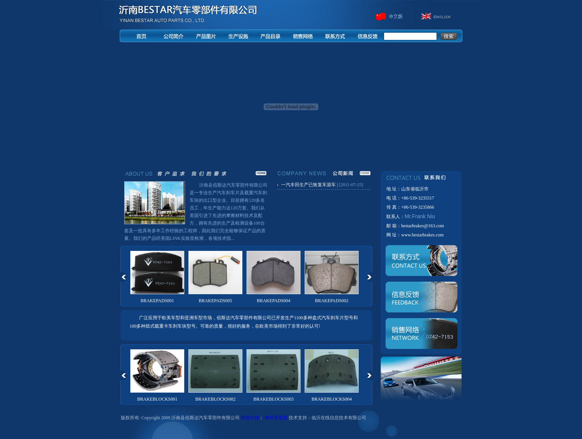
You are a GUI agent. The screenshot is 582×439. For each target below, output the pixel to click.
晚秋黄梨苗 (276, 417)
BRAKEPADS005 (215, 300)
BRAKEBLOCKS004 (332, 399)
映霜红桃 (250, 417)
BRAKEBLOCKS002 (215, 399)
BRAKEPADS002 (331, 300)
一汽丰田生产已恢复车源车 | (309, 184)
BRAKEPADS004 (273, 300)
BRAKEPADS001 (157, 300)
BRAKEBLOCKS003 (273, 399)
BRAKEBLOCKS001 (157, 399)
